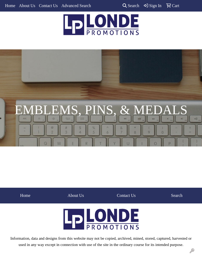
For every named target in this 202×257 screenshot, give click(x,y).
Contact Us (48, 5)
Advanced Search (76, 5)
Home (10, 5)
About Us (27, 5)
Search (131, 5)
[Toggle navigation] (8, 43)
